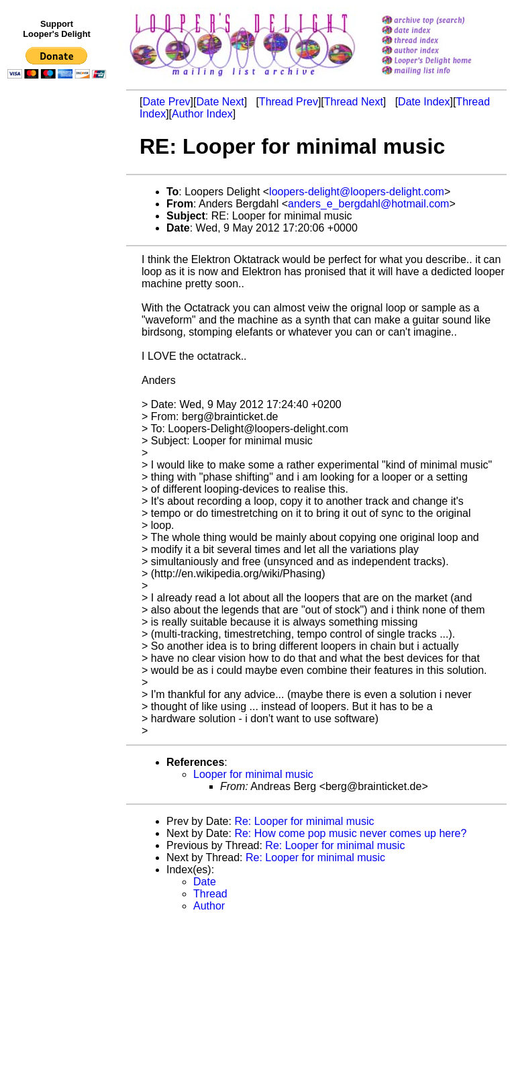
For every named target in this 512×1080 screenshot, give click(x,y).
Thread (210, 893)
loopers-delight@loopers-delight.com (356, 191)
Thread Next (353, 101)
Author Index (202, 113)
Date (204, 881)
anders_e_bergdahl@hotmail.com (368, 203)
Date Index (424, 101)
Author (209, 906)
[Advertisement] (59, 360)
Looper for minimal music (253, 774)
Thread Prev (288, 101)
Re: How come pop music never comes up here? (350, 833)
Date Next (220, 101)
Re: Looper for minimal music (304, 821)
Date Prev (166, 101)
